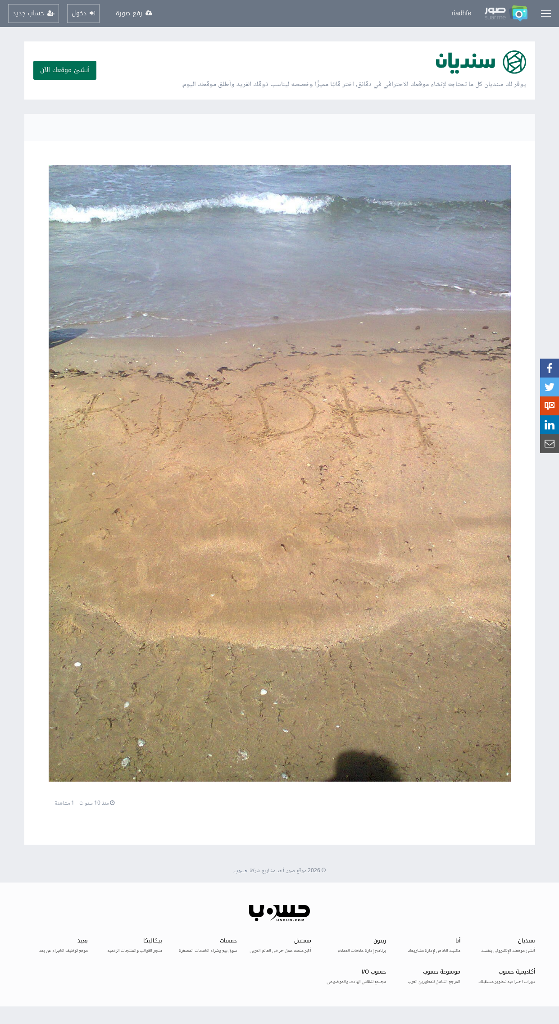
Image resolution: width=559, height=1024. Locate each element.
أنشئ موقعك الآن (65, 70)
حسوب (241, 871)
